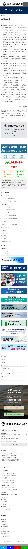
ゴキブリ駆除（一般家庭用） (10, 201)
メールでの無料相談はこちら (8, 174)
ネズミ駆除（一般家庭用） (9, 209)
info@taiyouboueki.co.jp (10, 441)
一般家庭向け (6, 254)
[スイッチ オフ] (25, 4)
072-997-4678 (7, 438)
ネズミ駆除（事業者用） (9, 207)
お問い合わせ (14, 444)
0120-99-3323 (15, 400)
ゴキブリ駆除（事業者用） (9, 198)
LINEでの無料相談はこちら (20, 174)
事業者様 (5, 251)
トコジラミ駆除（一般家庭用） (10, 218)
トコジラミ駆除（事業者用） (10, 215)
